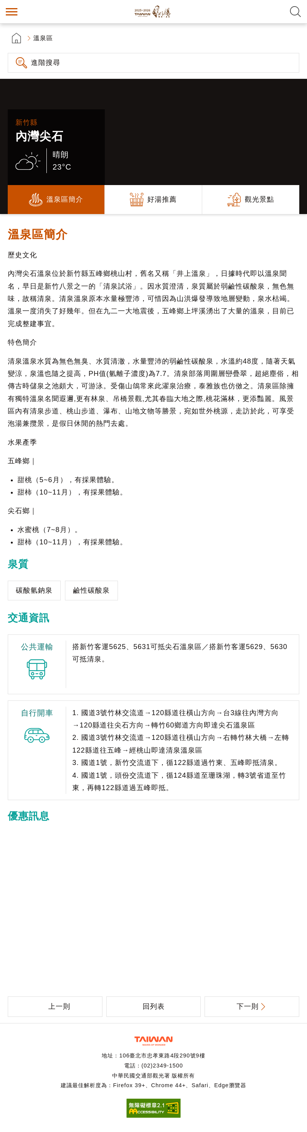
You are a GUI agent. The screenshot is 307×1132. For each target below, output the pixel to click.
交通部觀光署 (153, 1041)
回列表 (154, 1006)
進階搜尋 (45, 62)
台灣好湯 (153, 11)
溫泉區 (43, 38)
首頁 (16, 38)
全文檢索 (295, 11)
